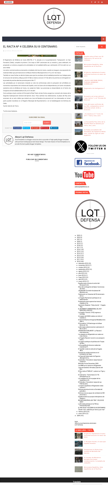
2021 (78, 239)
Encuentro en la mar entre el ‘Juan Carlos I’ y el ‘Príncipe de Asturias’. (95, 98)
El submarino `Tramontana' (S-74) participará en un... (88, 375)
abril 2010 (81, 279)
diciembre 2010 (83, 263)
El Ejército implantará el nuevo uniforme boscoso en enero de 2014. (95, 74)
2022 (78, 237)
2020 (78, 241)
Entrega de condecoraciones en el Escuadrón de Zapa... (88, 353)
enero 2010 (82, 413)
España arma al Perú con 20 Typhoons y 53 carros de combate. (93, 58)
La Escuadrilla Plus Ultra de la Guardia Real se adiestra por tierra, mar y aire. (94, 123)
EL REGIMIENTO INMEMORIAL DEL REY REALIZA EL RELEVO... (90, 309)
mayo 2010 (82, 277)
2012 (78, 257)
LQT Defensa (79, 425)
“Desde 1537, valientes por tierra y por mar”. (91, 409)
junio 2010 (81, 275)
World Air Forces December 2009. (88, 363)
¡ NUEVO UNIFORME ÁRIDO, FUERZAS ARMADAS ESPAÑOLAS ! (93, 82)
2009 (78, 415)
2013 (78, 255)
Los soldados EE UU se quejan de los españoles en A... (89, 379)
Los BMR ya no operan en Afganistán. (89, 365)
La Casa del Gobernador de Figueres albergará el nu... (89, 357)
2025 (78, 235)
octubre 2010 (82, 267)
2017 (78, 247)
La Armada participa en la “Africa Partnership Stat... (88, 404)
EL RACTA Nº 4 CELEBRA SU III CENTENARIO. (92, 407)
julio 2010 (81, 273)
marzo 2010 (82, 281)
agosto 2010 (82, 271)
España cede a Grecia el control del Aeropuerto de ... (89, 284)
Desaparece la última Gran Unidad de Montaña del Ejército (93, 451)
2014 (78, 253)
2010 (78, 261)
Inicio (76, 421)
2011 (78, 259)
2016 (78, 249)
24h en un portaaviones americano (85, 423)
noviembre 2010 (83, 265)
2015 (78, 251)
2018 (78, 245)
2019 (78, 243)
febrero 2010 (82, 411)
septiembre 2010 (83, 269)
